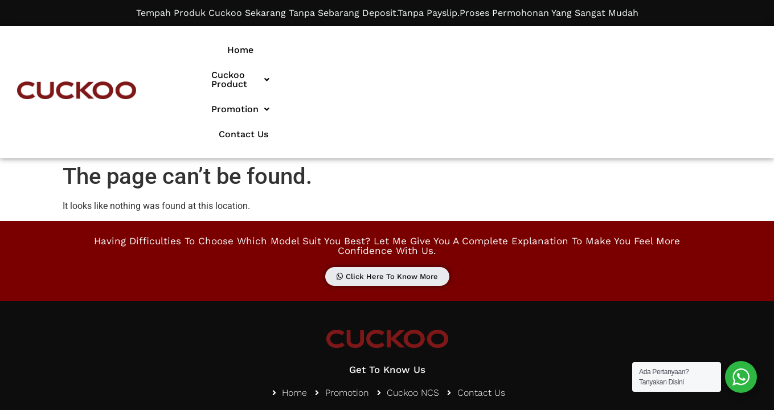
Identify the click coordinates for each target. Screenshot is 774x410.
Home (349, 49)
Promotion (521, 49)
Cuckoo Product (427, 49)
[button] (427, 50)
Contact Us (598, 49)
